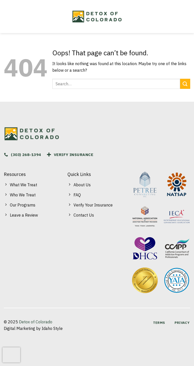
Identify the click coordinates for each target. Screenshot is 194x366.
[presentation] (11, 354)
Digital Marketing (19, 328)
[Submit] (185, 84)
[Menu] (8, 17)
